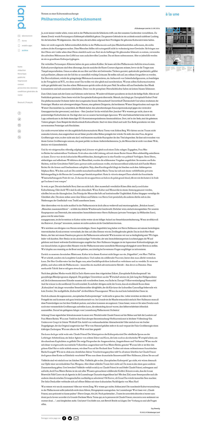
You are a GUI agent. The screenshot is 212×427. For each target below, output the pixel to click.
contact (21, 84)
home (20, 67)
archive (25, 50)
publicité (21, 77)
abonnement (27, 36)
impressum (22, 81)
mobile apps (27, 46)
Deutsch (21, 102)
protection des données (27, 88)
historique (22, 74)
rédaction (22, 70)
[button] (75, 418)
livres (24, 41)
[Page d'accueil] (22, 28)
